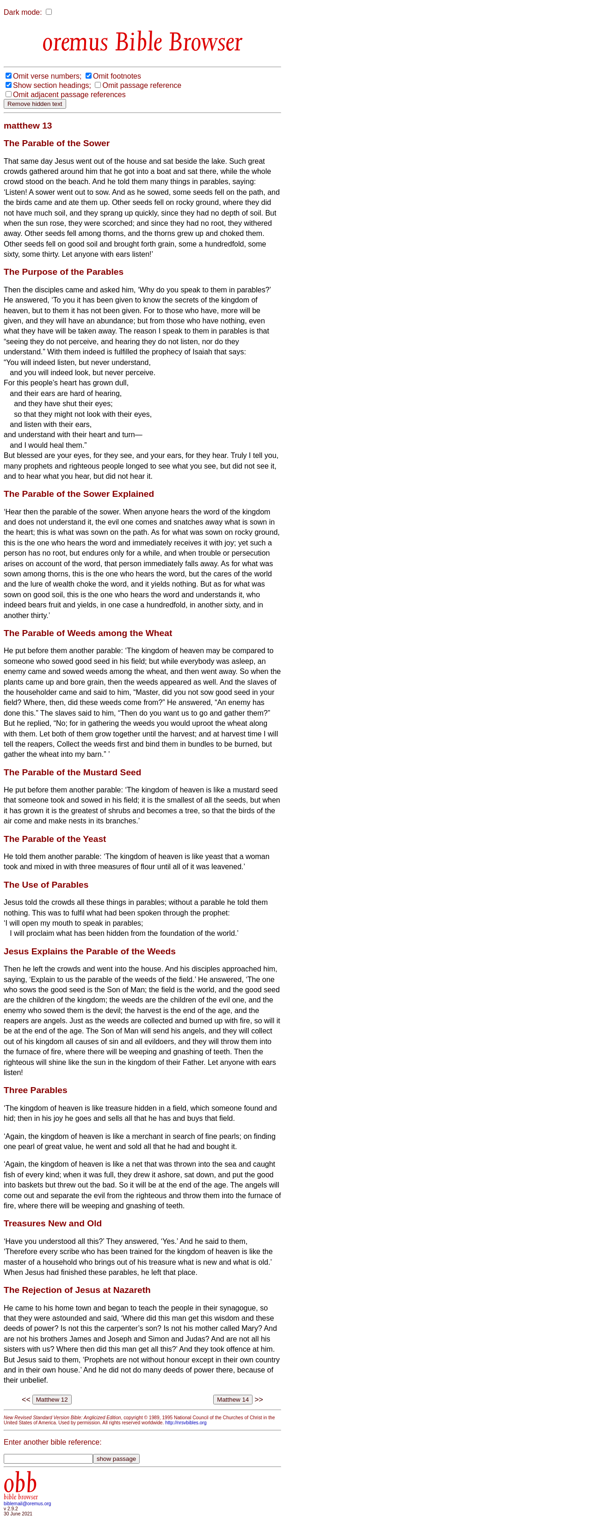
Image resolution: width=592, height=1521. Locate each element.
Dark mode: (23, 12)
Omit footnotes (117, 76)
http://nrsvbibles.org (185, 1422)
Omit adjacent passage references (69, 95)
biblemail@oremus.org (27, 1503)
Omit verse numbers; (47, 76)
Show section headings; (52, 85)
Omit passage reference (141, 85)
